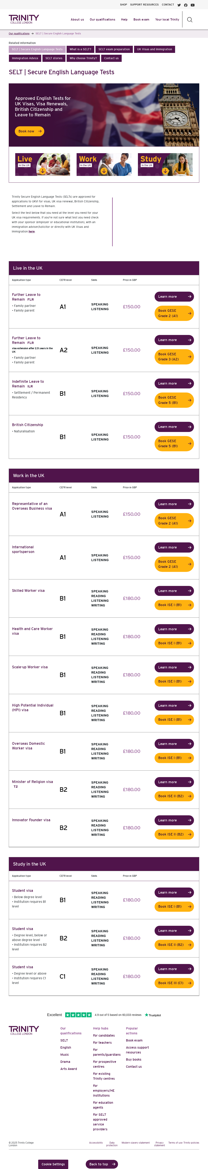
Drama (65, 1061)
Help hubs (100, 1028)
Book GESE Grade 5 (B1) (168, 400)
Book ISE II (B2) (171, 796)
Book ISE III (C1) (170, 983)
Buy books (133, 1059)
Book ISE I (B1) (170, 605)
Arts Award (68, 1069)
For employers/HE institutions (104, 1090)
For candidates (104, 1035)
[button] (37, 49)
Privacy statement (159, 1144)
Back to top (98, 1164)
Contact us (134, 1066)
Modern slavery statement (136, 1142)
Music (64, 1054)
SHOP (123, 4)
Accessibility (96, 1142)
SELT (64, 1040)
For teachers (102, 1042)
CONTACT (168, 4)
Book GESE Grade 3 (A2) (168, 356)
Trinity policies (191, 1142)
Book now (26, 131)
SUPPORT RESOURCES (144, 4)
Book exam (134, 1040)
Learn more (167, 297)
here (32, 231)
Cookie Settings (53, 1164)
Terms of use (175, 1142)
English (65, 1047)
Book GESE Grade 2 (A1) (168, 313)
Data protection (112, 1144)
